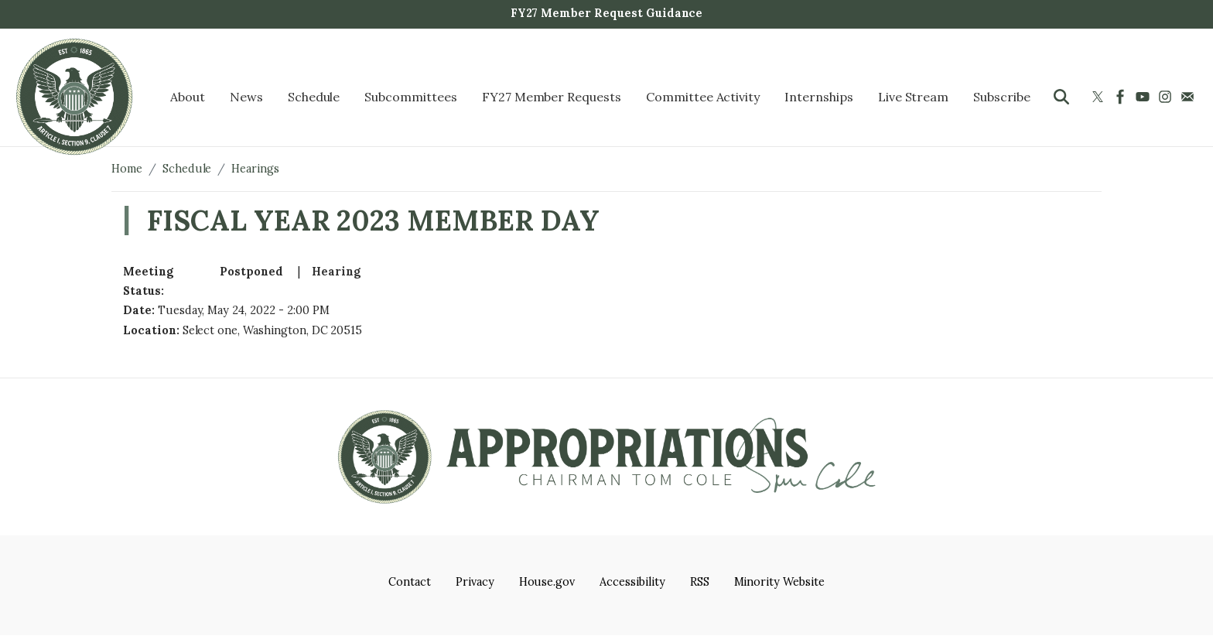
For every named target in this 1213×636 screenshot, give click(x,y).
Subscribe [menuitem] (1001, 96)
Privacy (475, 582)
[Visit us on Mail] (1189, 96)
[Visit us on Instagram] (1167, 96)
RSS (699, 582)
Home (126, 169)
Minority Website (779, 582)
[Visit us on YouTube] (1144, 96)
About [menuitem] (187, 96)
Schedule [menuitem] (314, 96)
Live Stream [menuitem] (913, 96)
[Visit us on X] (1099, 96)
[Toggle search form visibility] (1061, 96)
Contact (409, 582)
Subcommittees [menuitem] (410, 96)
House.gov (547, 582)
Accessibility (632, 582)
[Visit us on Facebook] (1122, 96)
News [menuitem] (246, 96)
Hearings (255, 169)
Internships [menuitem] (818, 96)
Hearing (336, 272)
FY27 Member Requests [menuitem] (551, 96)
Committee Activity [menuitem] (703, 96)
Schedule (187, 169)
